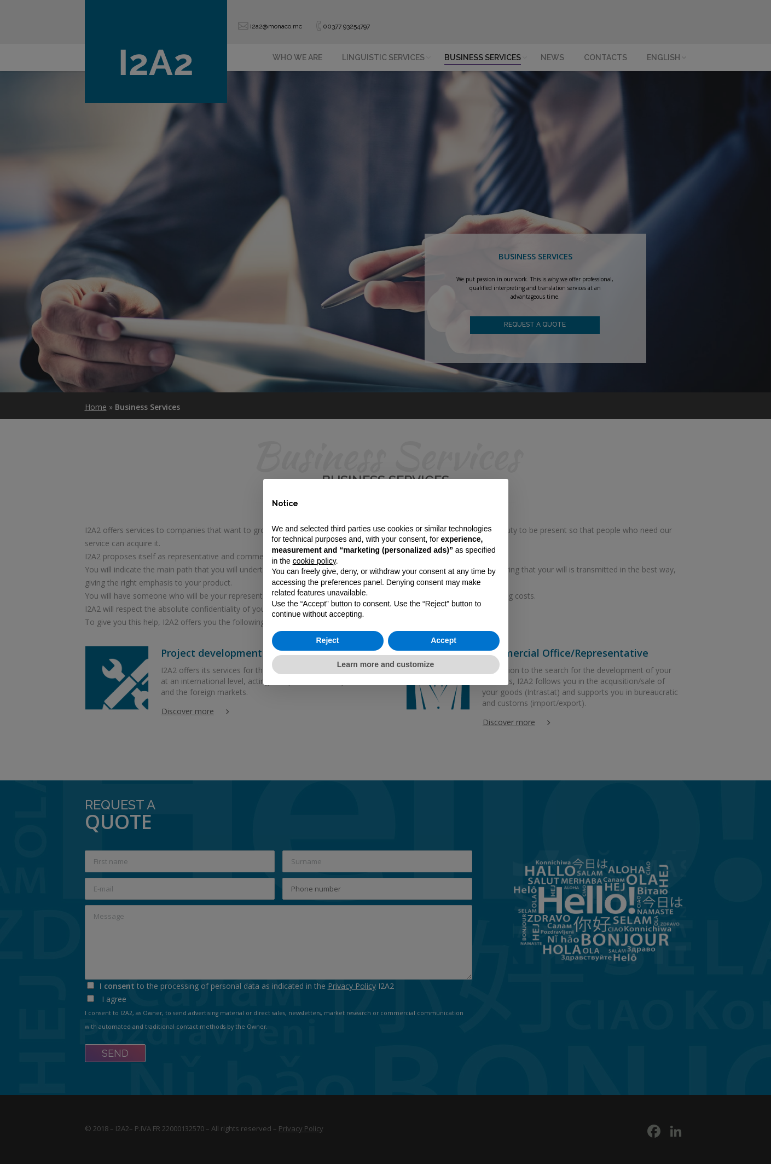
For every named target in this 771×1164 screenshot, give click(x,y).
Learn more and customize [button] (385, 664)
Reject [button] (327, 640)
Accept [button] (443, 640)
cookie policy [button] (314, 561)
